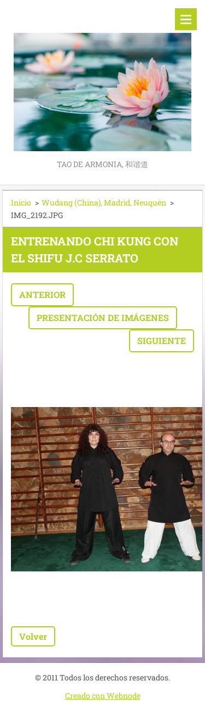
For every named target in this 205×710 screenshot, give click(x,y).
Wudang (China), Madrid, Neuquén (104, 202)
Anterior (42, 294)
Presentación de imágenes (103, 317)
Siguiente (161, 340)
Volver (33, 636)
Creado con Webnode (102, 695)
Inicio (21, 202)
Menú (186, 19)
